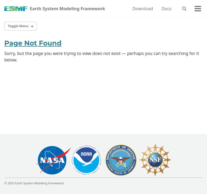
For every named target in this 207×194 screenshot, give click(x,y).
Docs (166, 9)
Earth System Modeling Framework (67, 9)
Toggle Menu (18, 26)
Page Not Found (32, 43)
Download (142, 9)
